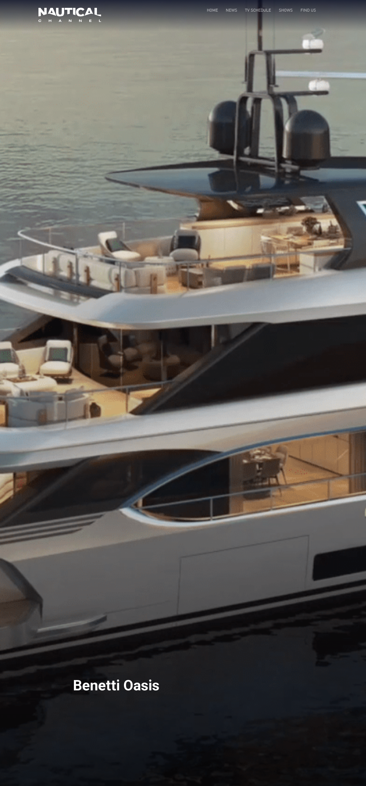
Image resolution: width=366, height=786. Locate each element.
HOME (212, 10)
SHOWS (286, 10)
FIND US (308, 10)
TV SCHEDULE (258, 10)
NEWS (231, 10)
